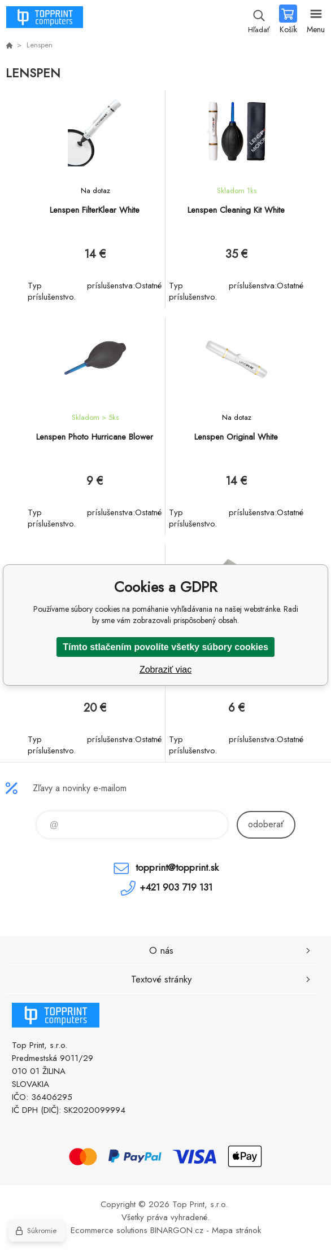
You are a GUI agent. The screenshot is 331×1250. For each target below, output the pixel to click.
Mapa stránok (236, 1230)
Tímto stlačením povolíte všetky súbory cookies (165, 647)
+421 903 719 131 (176, 887)
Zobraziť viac (165, 669)
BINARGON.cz (176, 1230)
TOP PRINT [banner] (44, 20)
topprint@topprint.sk (177, 867)
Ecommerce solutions (109, 1230)
